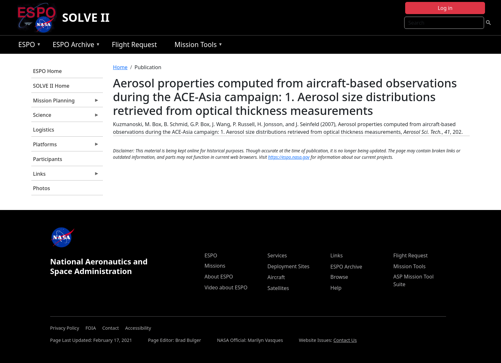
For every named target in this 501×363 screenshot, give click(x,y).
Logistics (43, 129)
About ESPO (218, 276)
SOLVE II (86, 17)
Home (120, 67)
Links (65, 175)
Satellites (278, 288)
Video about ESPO (226, 287)
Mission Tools (197, 45)
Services (277, 255)
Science (65, 116)
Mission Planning (65, 102)
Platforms (65, 146)
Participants (47, 159)
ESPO (28, 45)
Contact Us (345, 340)
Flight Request (134, 44)
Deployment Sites (288, 266)
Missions (214, 265)
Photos (41, 188)
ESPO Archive (75, 45)
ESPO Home (47, 71)
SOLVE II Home (51, 85)
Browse (339, 276)
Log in (445, 8)
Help (336, 287)
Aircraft (276, 277)
